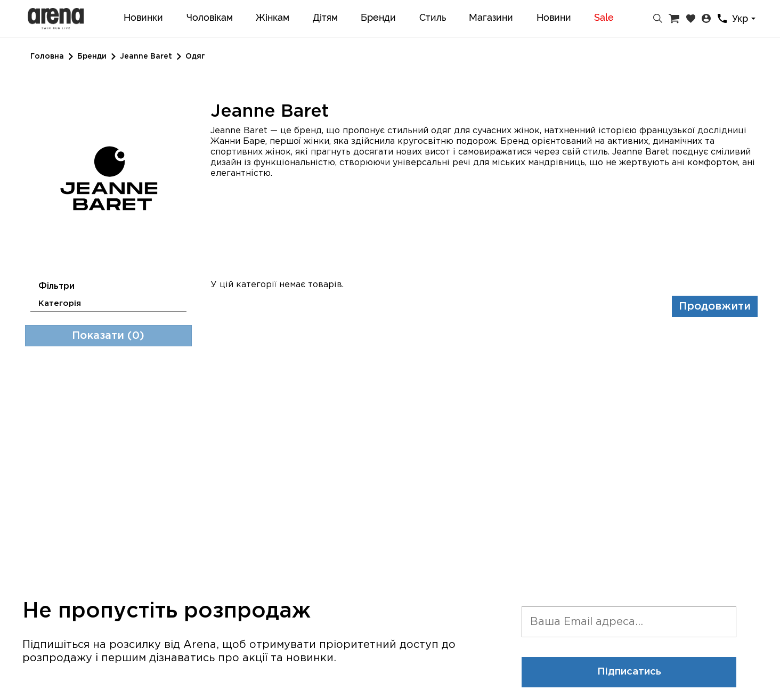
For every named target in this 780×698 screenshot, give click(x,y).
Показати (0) (108, 335)
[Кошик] (674, 18)
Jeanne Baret (146, 56)
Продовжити (715, 306)
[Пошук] (657, 18)
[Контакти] (722, 18)
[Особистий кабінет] (706, 18)
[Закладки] (690, 18)
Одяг (195, 56)
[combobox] (745, 19)
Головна (47, 56)
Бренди (92, 56)
